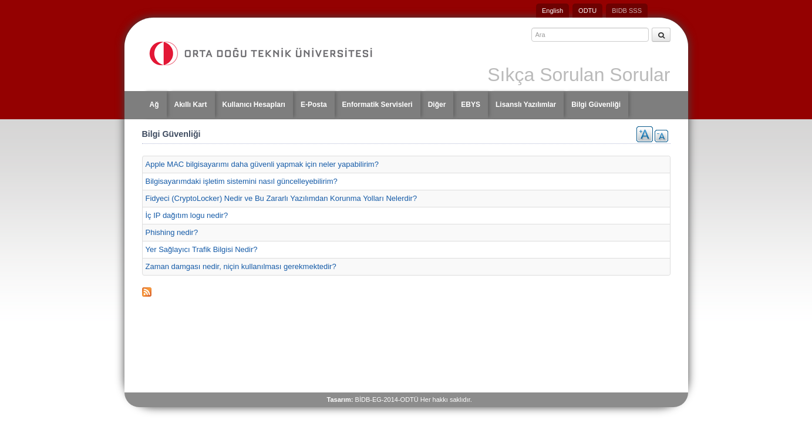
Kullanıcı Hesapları (254, 104)
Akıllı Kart (190, 104)
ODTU (587, 10)
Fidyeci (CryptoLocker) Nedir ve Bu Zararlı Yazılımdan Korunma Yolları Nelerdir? (281, 198)
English (552, 10)
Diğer (437, 104)
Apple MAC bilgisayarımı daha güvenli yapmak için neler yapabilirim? (262, 164)
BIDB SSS (627, 10)
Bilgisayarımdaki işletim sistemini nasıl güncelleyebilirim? (242, 181)
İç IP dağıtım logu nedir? (187, 215)
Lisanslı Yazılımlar (526, 104)
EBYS (470, 104)
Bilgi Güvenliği (596, 104)
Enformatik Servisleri (377, 104)
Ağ (154, 104)
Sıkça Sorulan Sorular (578, 74)
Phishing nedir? (172, 232)
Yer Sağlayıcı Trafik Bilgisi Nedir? (202, 249)
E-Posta (314, 104)
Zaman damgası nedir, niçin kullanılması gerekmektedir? (241, 266)
